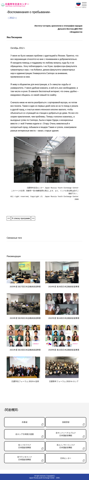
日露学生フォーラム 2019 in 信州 (25, 381)
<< (8, 218)
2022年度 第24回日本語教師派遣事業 (63, 318)
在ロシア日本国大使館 (24, 434)
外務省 (24, 422)
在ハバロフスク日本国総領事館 (24, 446)
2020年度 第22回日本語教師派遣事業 (63, 350)
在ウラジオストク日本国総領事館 (24, 458)
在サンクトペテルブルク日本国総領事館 (66, 434)
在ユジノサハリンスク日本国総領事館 (66, 446)
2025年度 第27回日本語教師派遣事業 (25, 287)
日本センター (65, 458)
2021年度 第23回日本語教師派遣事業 (25, 350)
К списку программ (21, 218)
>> (33, 218)
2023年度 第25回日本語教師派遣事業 (25, 318)
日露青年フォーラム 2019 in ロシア (64, 381)
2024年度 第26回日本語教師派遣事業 (63, 287)
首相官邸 (65, 422)
